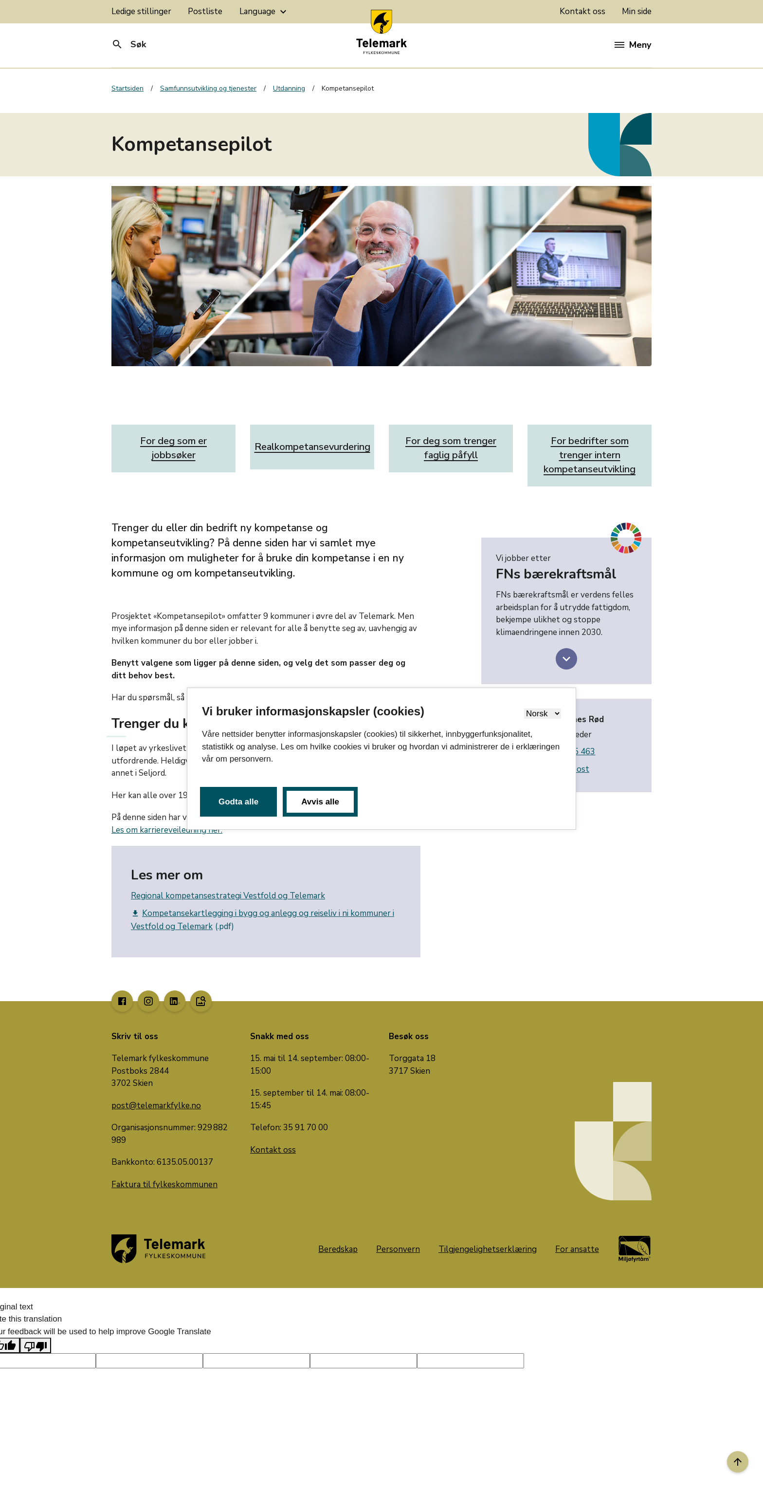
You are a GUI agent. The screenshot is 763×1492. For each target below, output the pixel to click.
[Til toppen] (737, 1462)
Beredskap (338, 1249)
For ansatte (577, 1249)
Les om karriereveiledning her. (166, 830)
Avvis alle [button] (320, 801)
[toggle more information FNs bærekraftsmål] (566, 659)
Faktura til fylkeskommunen (164, 1184)
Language (264, 12)
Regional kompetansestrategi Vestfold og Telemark (228, 895)
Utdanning (289, 88)
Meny (633, 45)
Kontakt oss (582, 11)
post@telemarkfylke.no (156, 1105)
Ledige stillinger (141, 11)
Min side (637, 11)
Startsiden (127, 88)
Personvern (398, 1249)
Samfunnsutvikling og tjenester (208, 88)
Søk (128, 44)
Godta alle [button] (238, 801)
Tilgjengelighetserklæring (487, 1249)
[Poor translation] (35, 1345)
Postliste (205, 11)
